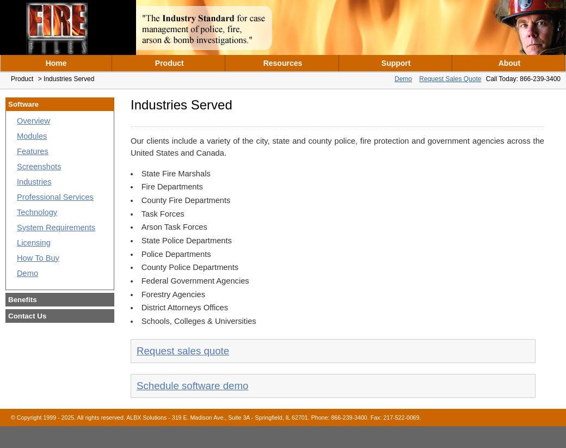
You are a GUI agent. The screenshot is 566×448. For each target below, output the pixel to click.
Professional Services (55, 197)
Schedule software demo (192, 385)
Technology (37, 212)
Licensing (34, 242)
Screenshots (39, 166)
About (509, 63)
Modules (32, 136)
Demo (403, 79)
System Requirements (56, 227)
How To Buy (38, 258)
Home (56, 63)
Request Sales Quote (450, 79)
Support (396, 63)
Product (169, 63)
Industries (34, 181)
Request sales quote (183, 351)
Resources (283, 63)
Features (32, 151)
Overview (33, 120)
